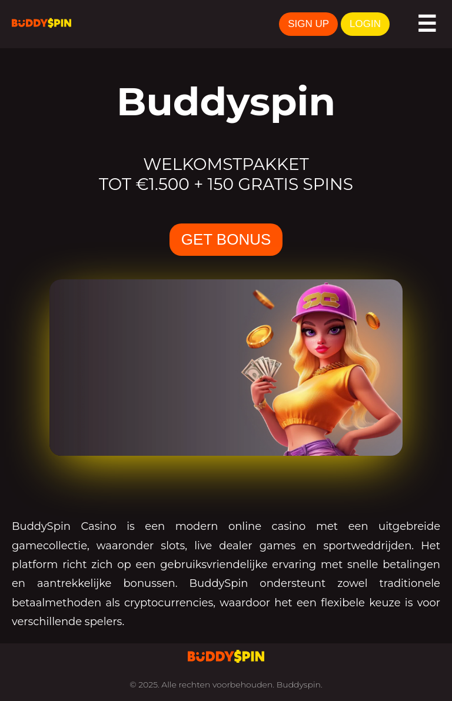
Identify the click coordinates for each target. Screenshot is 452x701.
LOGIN (365, 23)
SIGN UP (308, 23)
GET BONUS (226, 239)
